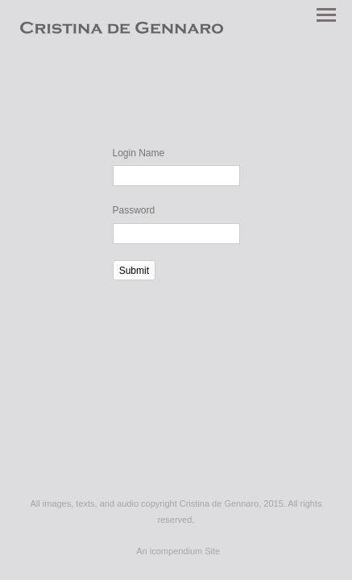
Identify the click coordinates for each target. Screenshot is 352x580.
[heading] (121, 30)
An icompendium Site (178, 551)
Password (134, 210)
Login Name (139, 153)
